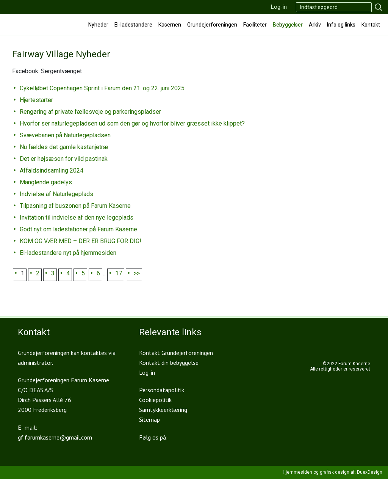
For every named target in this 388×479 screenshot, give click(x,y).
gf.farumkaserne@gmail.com (55, 437)
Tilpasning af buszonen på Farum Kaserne (75, 205)
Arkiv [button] (315, 25)
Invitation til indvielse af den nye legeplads (76, 217)
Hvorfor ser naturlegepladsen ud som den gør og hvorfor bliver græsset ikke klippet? (132, 123)
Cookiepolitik (155, 400)
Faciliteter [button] (255, 25)
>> (137, 273)
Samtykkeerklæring (163, 409)
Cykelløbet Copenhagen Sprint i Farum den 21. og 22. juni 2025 (102, 88)
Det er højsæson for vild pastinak (64, 158)
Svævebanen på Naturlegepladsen (65, 135)
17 (118, 273)
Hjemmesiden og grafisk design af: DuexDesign (332, 472)
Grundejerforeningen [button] (212, 25)
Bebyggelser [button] (288, 25)
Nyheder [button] (98, 25)
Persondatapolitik (161, 390)
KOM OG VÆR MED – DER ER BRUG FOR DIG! (80, 241)
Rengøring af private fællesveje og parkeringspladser (90, 111)
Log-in (279, 6)
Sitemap (149, 419)
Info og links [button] (341, 25)
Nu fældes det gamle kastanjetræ (64, 147)
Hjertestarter (36, 100)
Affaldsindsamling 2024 (51, 170)
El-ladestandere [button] (133, 25)
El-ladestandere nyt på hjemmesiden (68, 252)
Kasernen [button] (169, 25)
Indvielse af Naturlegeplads (56, 194)
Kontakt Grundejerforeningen (176, 353)
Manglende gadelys (46, 182)
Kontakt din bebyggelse (169, 362)
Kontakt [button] (370, 25)
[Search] (334, 7)
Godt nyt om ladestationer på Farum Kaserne (78, 229)
